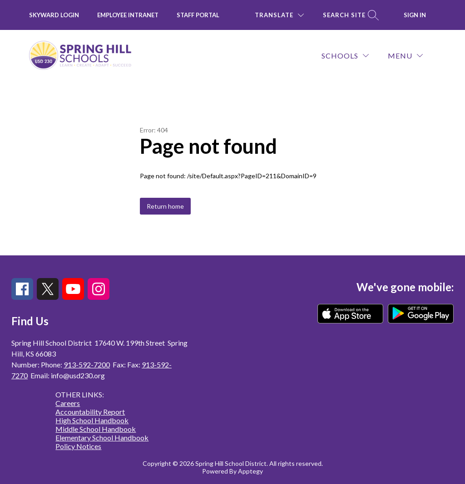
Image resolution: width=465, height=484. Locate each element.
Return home (165, 206)
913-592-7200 (87, 364)
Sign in (415, 15)
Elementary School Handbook (101, 437)
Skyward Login (54, 15)
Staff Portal (198, 15)
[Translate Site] (279, 15)
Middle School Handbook (95, 429)
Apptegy (250, 471)
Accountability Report (90, 411)
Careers (67, 403)
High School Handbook (92, 420)
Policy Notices (78, 446)
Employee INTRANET (127, 15)
